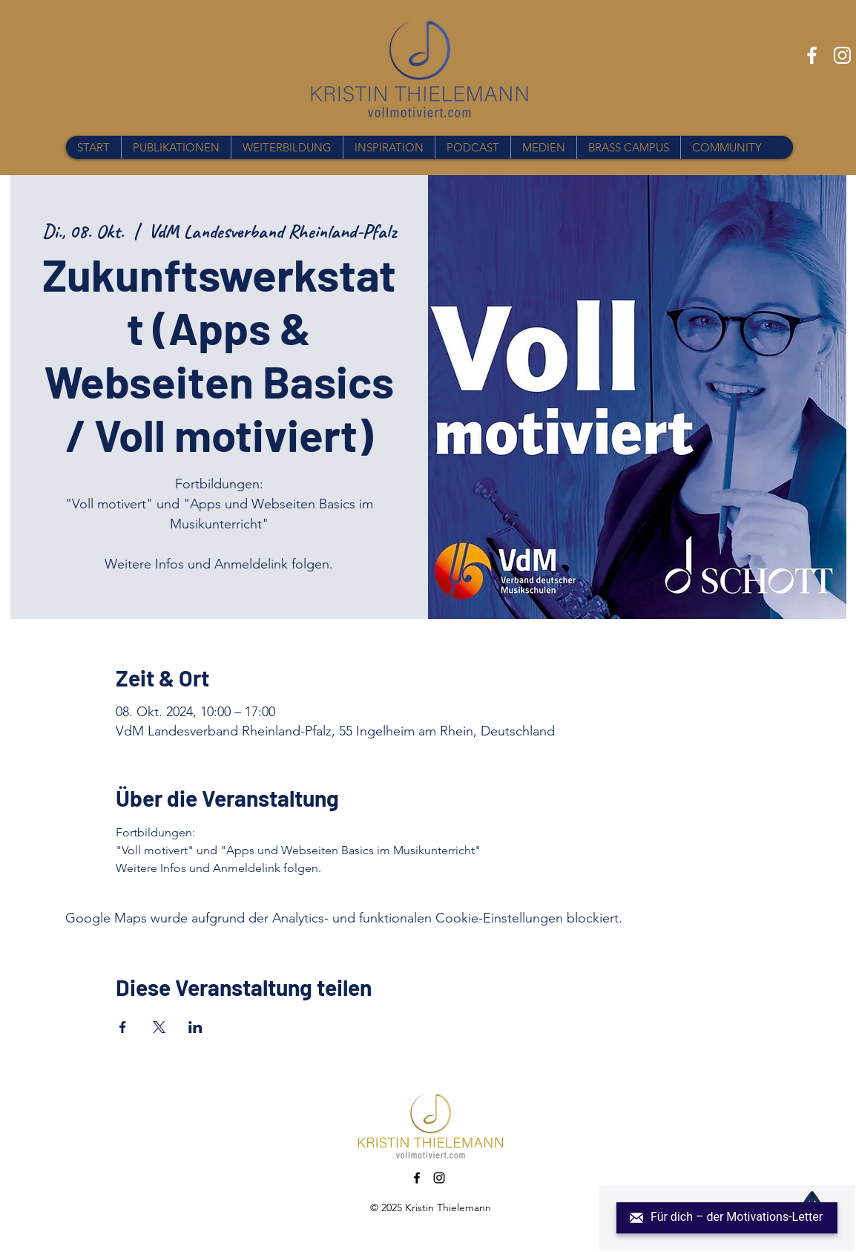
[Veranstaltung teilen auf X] (159, 1027)
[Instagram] (842, 55)
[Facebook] (811, 55)
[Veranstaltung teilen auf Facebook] (123, 1027)
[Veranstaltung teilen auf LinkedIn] (195, 1027)
